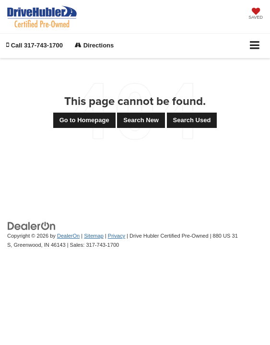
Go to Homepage (84, 120)
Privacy (116, 236)
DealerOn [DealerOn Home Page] (68, 236)
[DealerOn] (31, 226)
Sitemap (94, 236)
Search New (141, 120)
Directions (94, 45)
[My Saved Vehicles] (255, 14)
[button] (34, 45)
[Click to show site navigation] (255, 46)
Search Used (192, 120)
